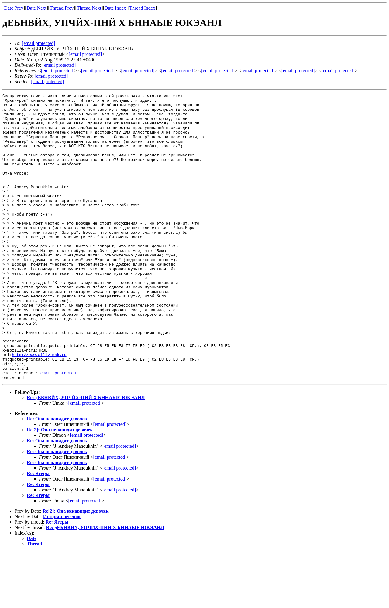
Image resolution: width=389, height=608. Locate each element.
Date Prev (13, 8)
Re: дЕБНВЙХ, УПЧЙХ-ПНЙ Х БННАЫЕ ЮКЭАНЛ (86, 454)
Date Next (36, 8)
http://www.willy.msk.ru (39, 406)
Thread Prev (62, 8)
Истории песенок (62, 573)
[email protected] (59, 65)
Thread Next (89, 8)
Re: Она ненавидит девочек (57, 475)
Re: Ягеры (38, 529)
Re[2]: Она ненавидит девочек (60, 486)
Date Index (115, 8)
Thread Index (142, 8)
